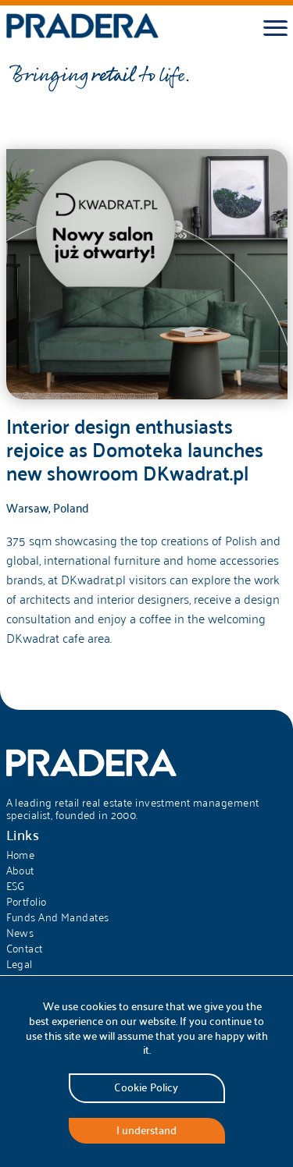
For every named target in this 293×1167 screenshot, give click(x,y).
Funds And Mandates (57, 917)
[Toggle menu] (275, 28)
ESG (15, 886)
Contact (24, 948)
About (20, 870)
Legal (19, 964)
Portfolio (26, 902)
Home (20, 855)
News (20, 933)
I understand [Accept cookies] (146, 1130)
